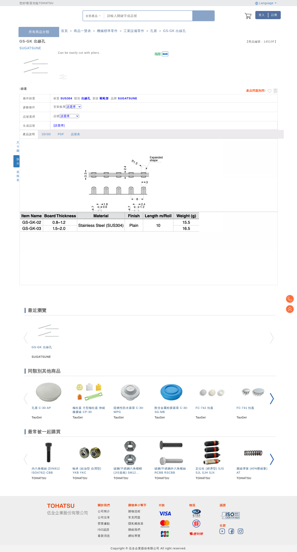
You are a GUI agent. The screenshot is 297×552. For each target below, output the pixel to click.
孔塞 (153, 31)
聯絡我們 (134, 529)
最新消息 (104, 535)
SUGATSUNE (30, 48)
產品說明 (29, 134)
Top (291, 309)
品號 (66, 116)
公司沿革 (104, 517)
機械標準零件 (107, 31)
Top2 (291, 299)
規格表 (18, 176)
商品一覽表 (82, 31)
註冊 (274, 14)
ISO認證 (103, 529)
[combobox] (147, 16)
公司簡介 (104, 511)
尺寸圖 (18, 146)
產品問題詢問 (255, 90)
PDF (61, 134)
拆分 (18, 161)
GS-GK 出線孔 (174, 31)
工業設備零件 (134, 31)
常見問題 (134, 517)
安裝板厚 (59, 106)
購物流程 (134, 511)
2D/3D (46, 134)
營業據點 (104, 523)
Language (265, 3)
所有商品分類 (36, 32)
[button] (272, 398)
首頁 (64, 31)
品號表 (75, 134)
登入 (262, 14)
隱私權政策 (136, 523)
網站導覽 (134, 535)
